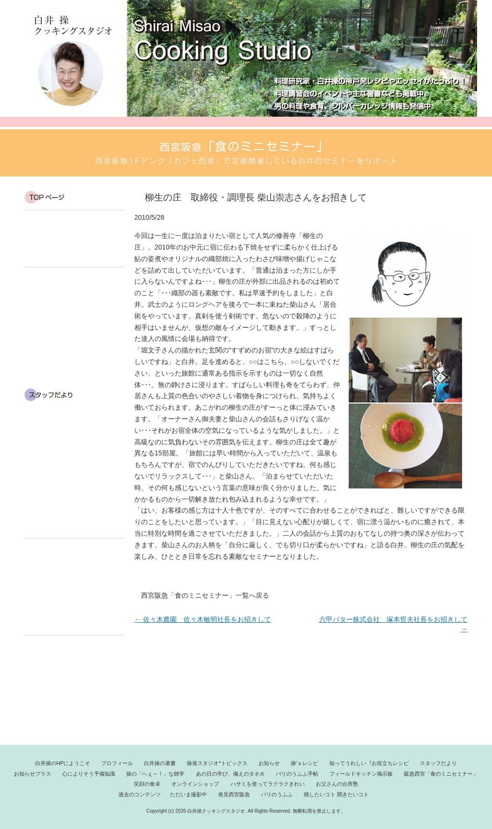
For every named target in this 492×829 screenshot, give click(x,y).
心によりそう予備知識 (75, 436)
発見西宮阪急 (75, 674)
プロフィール (75, 248)
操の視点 (75, 317)
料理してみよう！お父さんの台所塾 (75, 616)
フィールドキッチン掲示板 (75, 519)
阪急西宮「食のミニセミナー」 (441, 774)
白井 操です (75, 221)
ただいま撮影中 (75, 662)
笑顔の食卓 (75, 551)
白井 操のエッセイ (75, 281)
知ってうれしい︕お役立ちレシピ (369, 763)
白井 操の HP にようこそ (75, 238)
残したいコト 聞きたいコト (75, 697)
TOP (75, 197)
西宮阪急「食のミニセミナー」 (75, 709)
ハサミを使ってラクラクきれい (75, 595)
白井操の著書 (160, 763)
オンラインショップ (75, 573)
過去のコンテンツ (52, 646)
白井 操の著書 (75, 258)
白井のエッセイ (75, 307)
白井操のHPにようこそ (62, 763)
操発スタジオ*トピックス (75, 296)
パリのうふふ (75, 685)
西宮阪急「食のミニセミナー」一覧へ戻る (205, 595)
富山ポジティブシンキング (75, 498)
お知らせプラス (32, 774)
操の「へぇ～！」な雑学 (75, 457)
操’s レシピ (75, 353)
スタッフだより (75, 395)
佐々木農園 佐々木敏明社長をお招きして (202, 619)
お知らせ (75, 333)
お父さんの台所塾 (337, 784)
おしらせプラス (75, 415)
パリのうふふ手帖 (75, 720)
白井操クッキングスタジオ (74, 60)
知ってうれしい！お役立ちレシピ (75, 374)
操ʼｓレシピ (304, 763)
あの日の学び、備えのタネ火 (75, 477)
